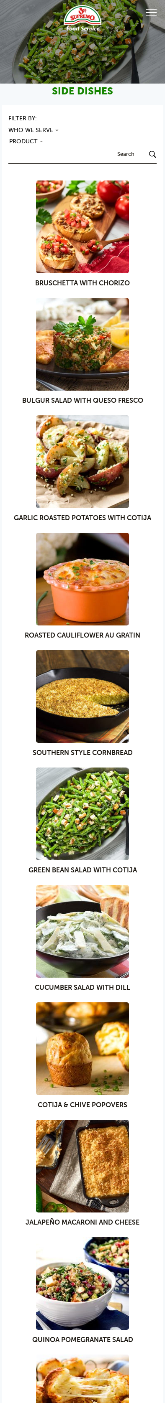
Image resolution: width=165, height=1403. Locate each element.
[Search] (149, 155)
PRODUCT (27, 141)
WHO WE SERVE (34, 130)
